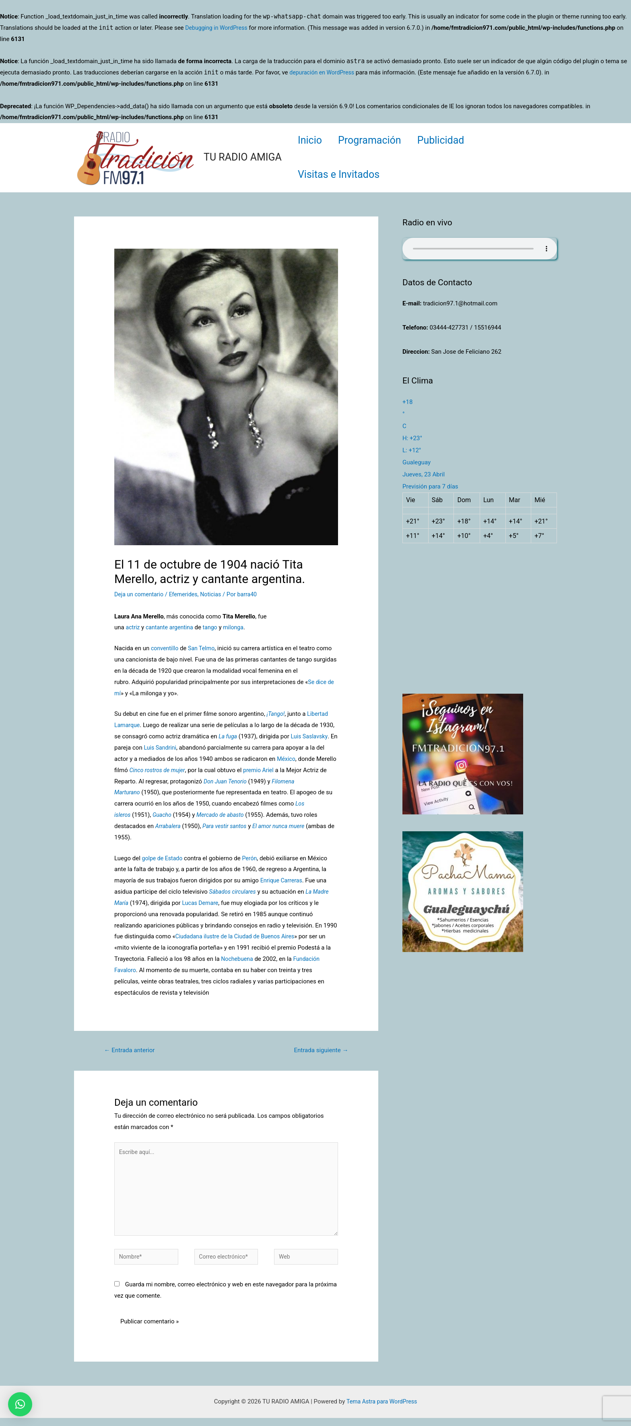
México (287, 758)
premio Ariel (263, 770)
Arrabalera (168, 826)
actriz (133, 627)
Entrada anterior (132, 1050)
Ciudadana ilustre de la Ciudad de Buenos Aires (238, 936)
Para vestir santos (227, 826)
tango (214, 627)
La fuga (228, 736)
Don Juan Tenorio (227, 781)
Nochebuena (238, 958)
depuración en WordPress (323, 72)
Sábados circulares (234, 891)
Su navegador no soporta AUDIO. (479, 249)
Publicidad (450, 140)
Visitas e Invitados (340, 174)
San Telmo (204, 648)
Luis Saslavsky (311, 736)
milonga (239, 627)
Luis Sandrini (169, 747)
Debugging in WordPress (218, 27)
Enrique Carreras (282, 880)
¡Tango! (276, 713)
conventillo (165, 648)
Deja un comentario (140, 594)
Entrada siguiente (319, 1050)
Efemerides (187, 594)
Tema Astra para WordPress (381, 1409)
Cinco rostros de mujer (158, 770)
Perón (252, 858)
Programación (375, 140)
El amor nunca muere (284, 826)
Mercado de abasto (224, 814)
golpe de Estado (163, 858)
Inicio (312, 140)
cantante (158, 627)
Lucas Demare (202, 903)
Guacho (163, 814)
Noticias (216, 594)
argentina (184, 627)
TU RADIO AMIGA (243, 157)
